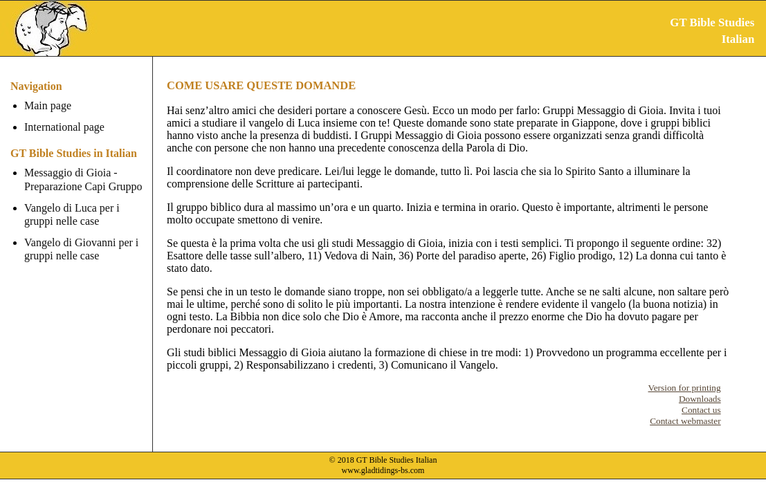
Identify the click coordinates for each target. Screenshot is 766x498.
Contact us (701, 410)
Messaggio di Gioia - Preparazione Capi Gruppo (83, 179)
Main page (47, 105)
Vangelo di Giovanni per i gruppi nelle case (81, 249)
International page (64, 127)
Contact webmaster (685, 421)
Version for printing (684, 387)
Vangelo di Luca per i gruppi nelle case (72, 214)
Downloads (700, 399)
